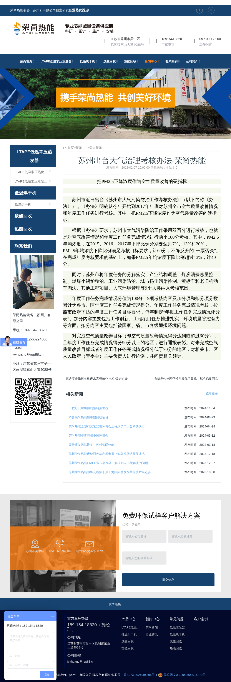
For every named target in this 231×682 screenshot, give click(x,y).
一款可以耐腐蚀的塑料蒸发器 (88, 408)
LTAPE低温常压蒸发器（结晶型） (35, 181)
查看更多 (212, 393)
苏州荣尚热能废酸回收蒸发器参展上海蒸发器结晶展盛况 (107, 454)
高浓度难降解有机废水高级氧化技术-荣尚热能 (97, 378)
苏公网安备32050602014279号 (182, 675)
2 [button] (115, 132)
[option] (115, 96)
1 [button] (110, 132)
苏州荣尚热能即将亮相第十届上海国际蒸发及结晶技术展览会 (110, 472)
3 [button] (121, 132)
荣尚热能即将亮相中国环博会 (88, 435)
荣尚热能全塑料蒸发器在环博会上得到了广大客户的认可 (107, 426)
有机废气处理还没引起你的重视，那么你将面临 (186, 378)
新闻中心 (82, 147)
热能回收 (23, 228)
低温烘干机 (25, 193)
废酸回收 (23, 215)
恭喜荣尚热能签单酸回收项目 (88, 417)
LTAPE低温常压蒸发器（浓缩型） (35, 172)
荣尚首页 (28, 61)
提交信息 (168, 579)
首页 (71, 147)
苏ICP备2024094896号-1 (140, 675)
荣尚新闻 (96, 147)
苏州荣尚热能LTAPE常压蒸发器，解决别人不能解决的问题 (108, 463)
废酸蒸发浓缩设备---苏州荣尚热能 (91, 444)
